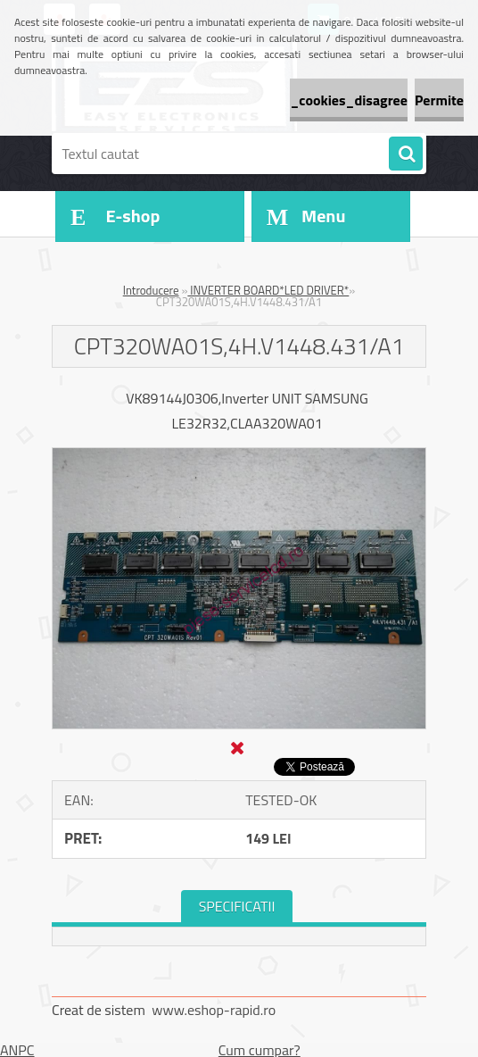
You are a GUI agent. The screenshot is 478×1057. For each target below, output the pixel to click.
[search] (406, 154)
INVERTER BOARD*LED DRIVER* (268, 290)
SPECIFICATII (237, 906)
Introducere (151, 290)
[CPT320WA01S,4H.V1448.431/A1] (239, 455)
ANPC (17, 1050)
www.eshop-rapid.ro (214, 1009)
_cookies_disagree (348, 100)
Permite (439, 100)
